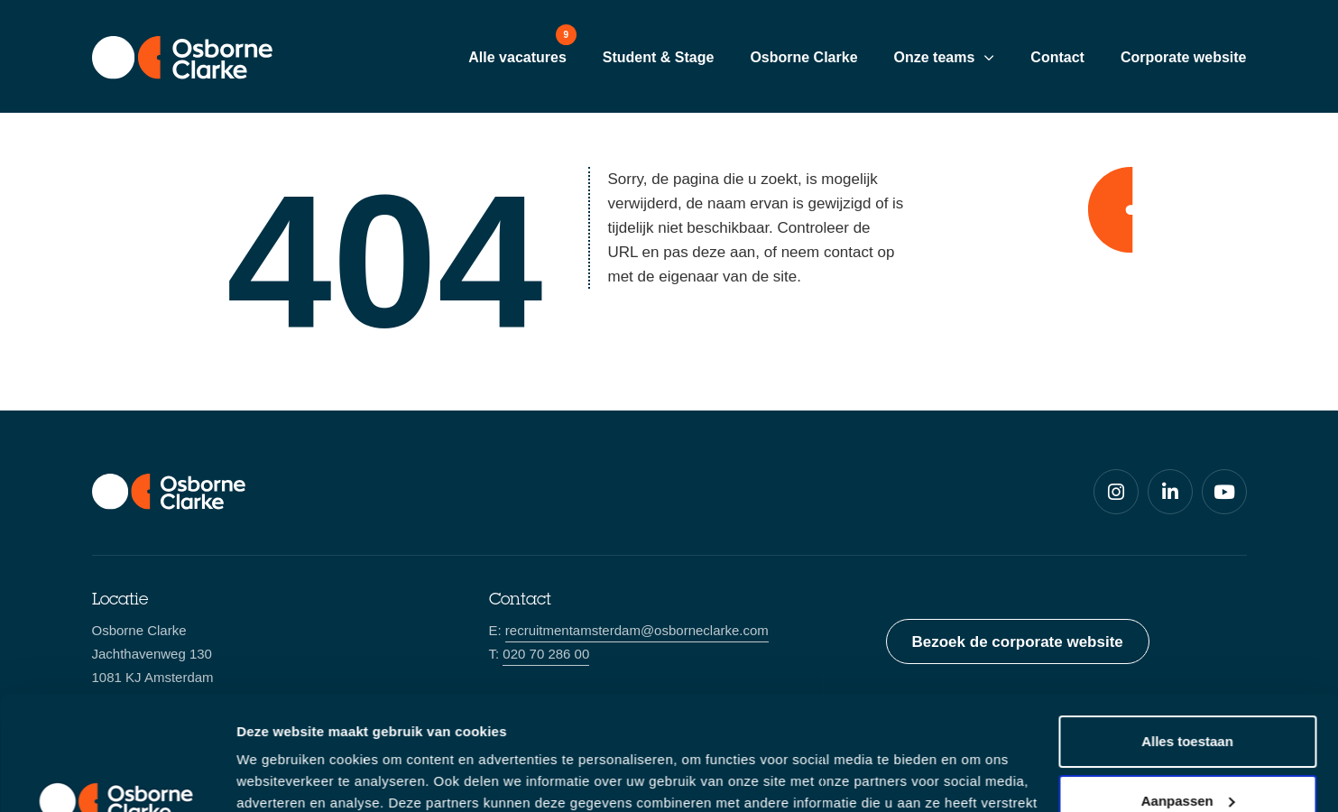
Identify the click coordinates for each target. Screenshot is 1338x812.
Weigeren (1187, 762)
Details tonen (279, 776)
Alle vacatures (517, 57)
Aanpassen (1188, 702)
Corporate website (1184, 57)
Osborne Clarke (803, 57)
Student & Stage (659, 57)
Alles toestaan (1187, 643)
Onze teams (934, 57)
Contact (1057, 57)
